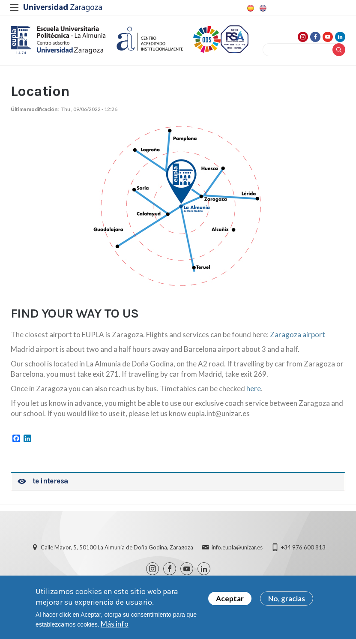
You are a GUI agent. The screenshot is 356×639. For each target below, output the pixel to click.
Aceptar (230, 601)
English (262, 8)
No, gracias (286, 601)
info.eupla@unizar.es (237, 547)
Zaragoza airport (297, 334)
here (253, 388)
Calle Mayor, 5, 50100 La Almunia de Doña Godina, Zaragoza (117, 547)
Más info (115, 626)
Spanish (250, 8)
